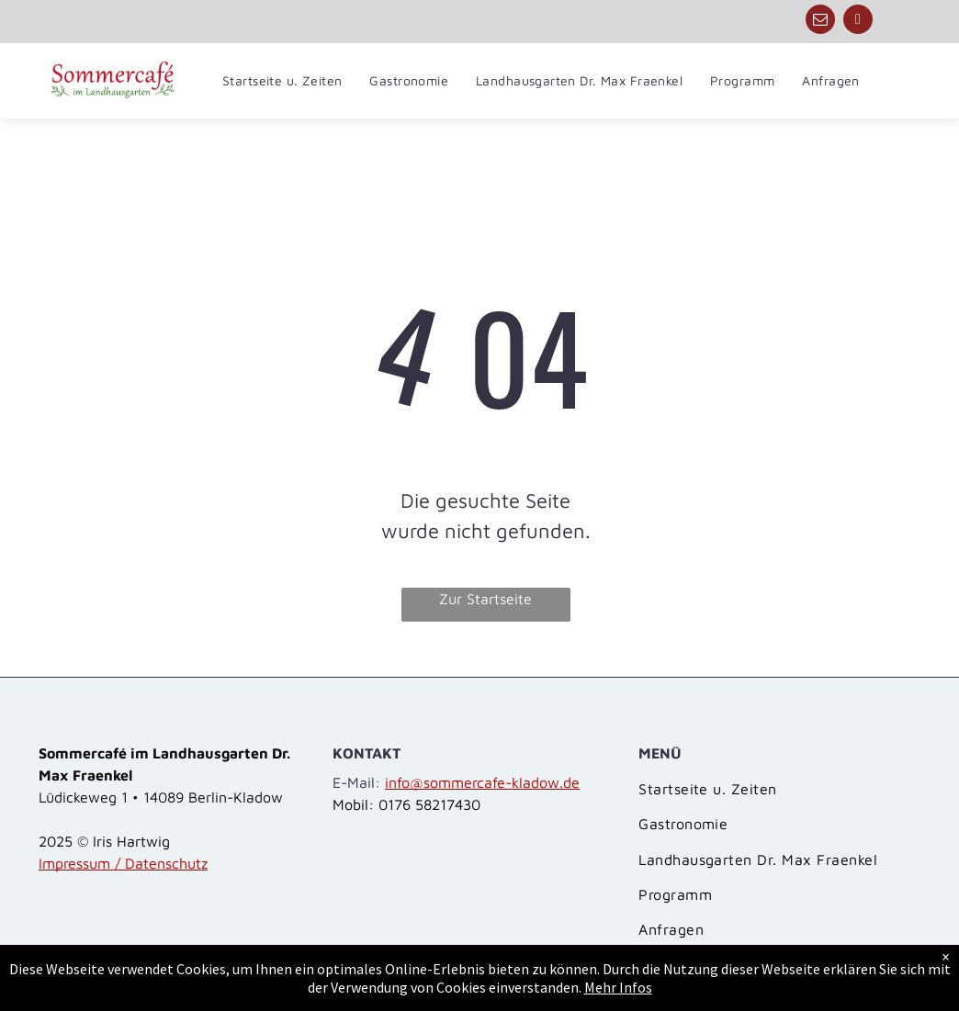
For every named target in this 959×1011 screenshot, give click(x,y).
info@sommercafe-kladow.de (482, 782)
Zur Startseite (485, 598)
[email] (820, 22)
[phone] (858, 22)
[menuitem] (282, 80)
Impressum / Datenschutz (123, 863)
